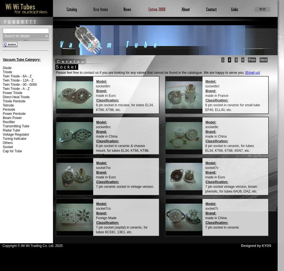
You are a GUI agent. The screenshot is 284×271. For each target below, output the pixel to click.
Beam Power (12, 118)
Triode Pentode (14, 101)
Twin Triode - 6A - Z (17, 76)
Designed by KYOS (256, 246)
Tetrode (8, 105)
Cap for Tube (12, 151)
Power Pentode (14, 114)
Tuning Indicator (15, 139)
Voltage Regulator (16, 134)
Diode (7, 68)
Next (263, 60)
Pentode (9, 110)
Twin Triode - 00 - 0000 (20, 85)
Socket (8, 147)
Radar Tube (11, 130)
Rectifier (9, 122)
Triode (7, 72)
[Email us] (252, 73)
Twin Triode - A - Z (16, 89)
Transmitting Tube (16, 126)
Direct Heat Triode (16, 97)
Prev (251, 60)
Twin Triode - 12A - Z (18, 80)
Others (8, 143)
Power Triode (12, 93)
